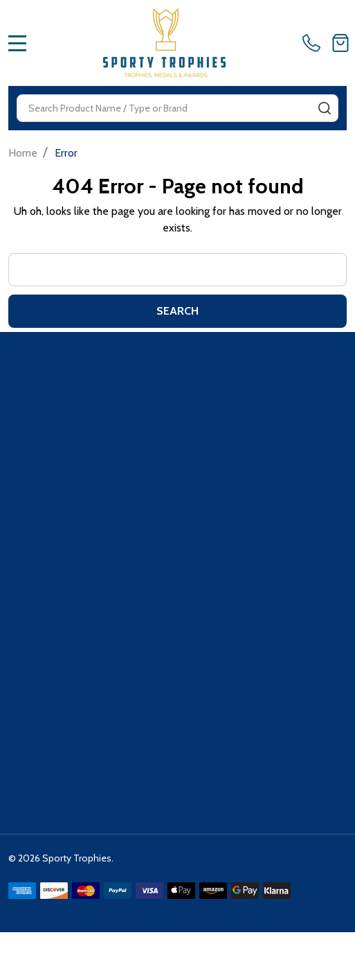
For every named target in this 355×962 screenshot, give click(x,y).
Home (22, 152)
